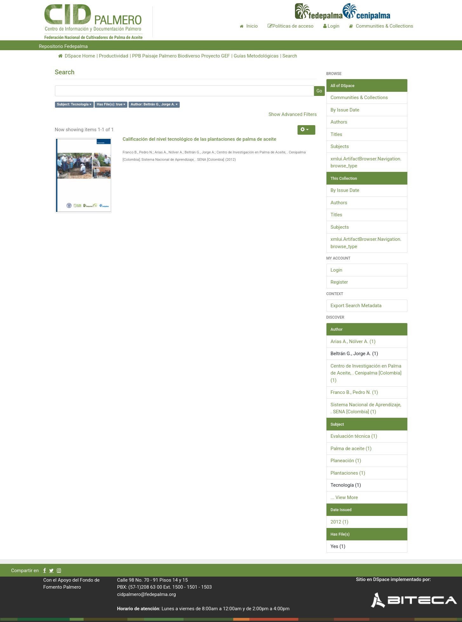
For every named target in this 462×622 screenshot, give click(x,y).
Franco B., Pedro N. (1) (354, 392)
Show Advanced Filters (293, 114)
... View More (344, 497)
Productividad (113, 56)
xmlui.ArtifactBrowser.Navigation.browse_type (366, 162)
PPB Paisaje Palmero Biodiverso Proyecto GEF (181, 56)
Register (339, 282)
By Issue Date (345, 110)
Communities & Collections (359, 97)
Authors (339, 122)
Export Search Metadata (356, 305)
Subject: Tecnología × (74, 105)
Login (336, 270)
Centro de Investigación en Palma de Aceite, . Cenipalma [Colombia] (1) (366, 373)
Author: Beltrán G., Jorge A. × (154, 105)
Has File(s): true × (111, 105)
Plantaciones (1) (348, 473)
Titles (336, 134)
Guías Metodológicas (256, 56)
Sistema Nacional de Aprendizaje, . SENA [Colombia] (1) (366, 408)
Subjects (340, 146)
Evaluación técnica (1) (354, 436)
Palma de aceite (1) (351, 448)
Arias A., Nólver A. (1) (353, 341)
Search (290, 56)
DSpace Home (76, 56)
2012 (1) (339, 522)
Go (319, 90)
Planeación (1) (346, 460)
